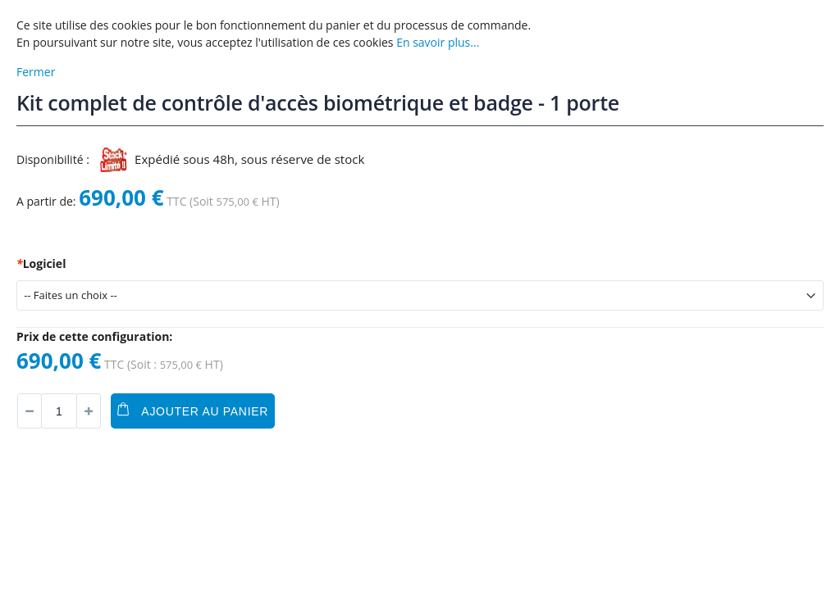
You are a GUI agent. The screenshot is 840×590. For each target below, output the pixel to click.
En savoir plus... (437, 42)
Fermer (35, 71)
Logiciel (41, 263)
